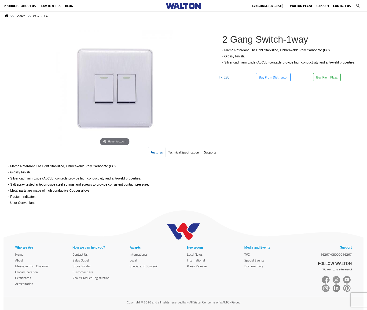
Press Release (197, 266)
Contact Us (80, 254)
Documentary (253, 266)
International (138, 254)
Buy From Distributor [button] (273, 77)
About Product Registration (91, 277)
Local (133, 260)
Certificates (23, 277)
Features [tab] (156, 152)
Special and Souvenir (144, 266)
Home (19, 254)
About (19, 260)
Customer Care (83, 271)
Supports (210, 152)
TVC (247, 254)
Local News (195, 254)
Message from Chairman (32, 266)
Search (21, 15)
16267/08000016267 (336, 254)
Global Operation (26, 271)
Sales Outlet (81, 260)
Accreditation (24, 283)
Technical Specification (183, 152)
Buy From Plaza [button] (327, 77)
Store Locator (82, 266)
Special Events (254, 260)
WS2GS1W (40, 15)
